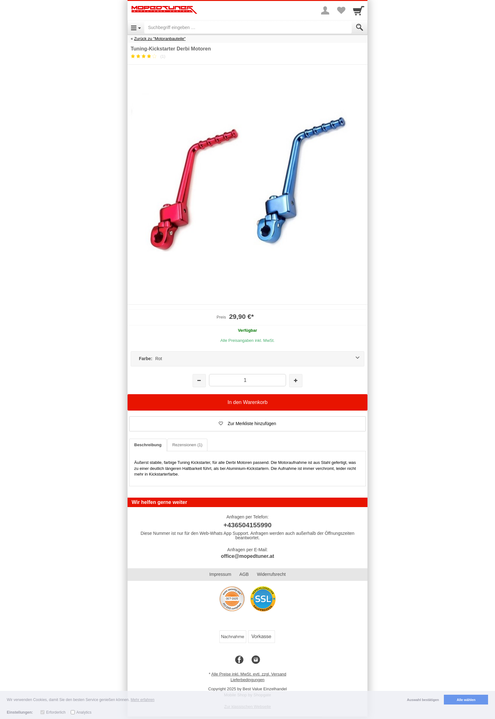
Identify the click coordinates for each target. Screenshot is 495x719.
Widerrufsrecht (271, 574)
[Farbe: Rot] (247, 358)
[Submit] (359, 27)
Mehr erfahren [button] (142, 700)
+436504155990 (247, 525)
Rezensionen (187, 444)
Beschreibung (148, 444)
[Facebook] (239, 660)
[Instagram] (256, 660)
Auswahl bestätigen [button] (423, 700)
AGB (244, 574)
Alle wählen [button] (466, 700)
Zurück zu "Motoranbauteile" (160, 38)
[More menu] (325, 10)
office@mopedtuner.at (247, 556)
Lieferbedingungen (247, 679)
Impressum (220, 574)
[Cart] (358, 10)
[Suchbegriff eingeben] (248, 27)
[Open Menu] (136, 27)
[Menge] (247, 380)
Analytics (84, 712)
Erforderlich (55, 712)
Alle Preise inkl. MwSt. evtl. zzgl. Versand (248, 674)
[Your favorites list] (341, 10)
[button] (247, 423)
